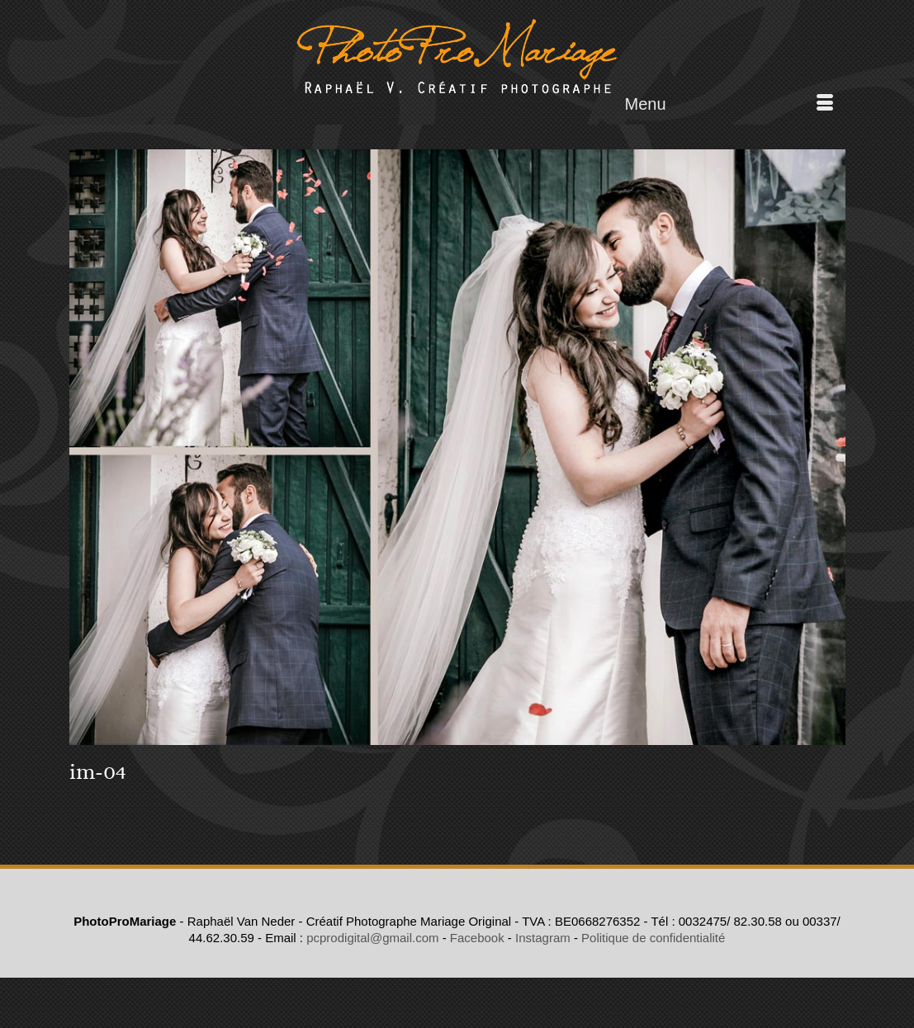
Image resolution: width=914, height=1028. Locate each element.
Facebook (477, 938)
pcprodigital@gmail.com (372, 938)
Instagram (543, 938)
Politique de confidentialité (653, 938)
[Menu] (729, 104)
